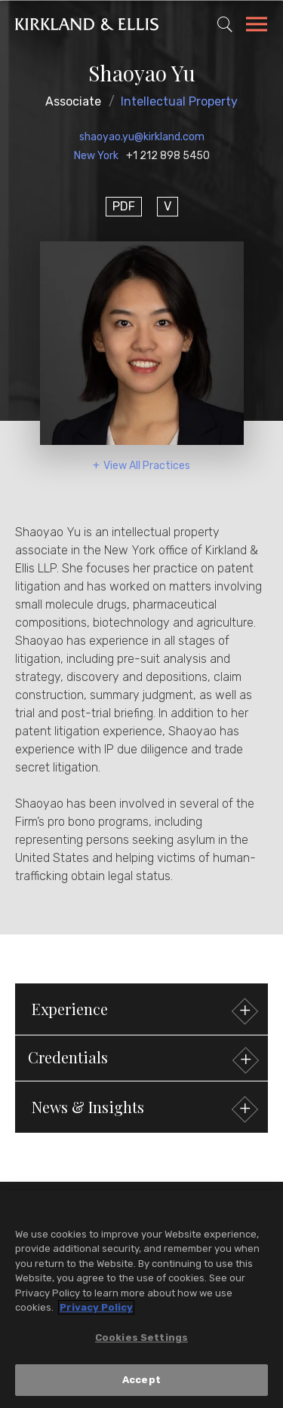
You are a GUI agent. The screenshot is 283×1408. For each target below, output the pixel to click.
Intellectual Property (179, 101)
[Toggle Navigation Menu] (256, 26)
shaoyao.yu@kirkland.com (142, 136)
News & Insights (143, 1109)
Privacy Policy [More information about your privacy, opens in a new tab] (96, 1308)
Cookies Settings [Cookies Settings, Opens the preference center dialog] (141, 1337)
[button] (141, 1058)
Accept (141, 1380)
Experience (143, 1010)
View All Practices (146, 465)
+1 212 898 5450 (168, 155)
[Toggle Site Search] (225, 24)
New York (96, 155)
